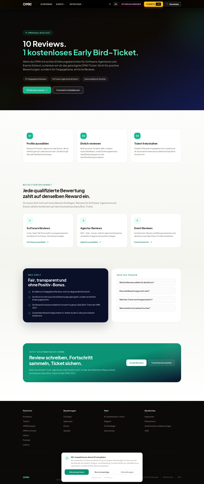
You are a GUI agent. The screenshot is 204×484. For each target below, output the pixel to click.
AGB (147, 430)
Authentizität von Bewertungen (158, 426)
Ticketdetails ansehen (161, 363)
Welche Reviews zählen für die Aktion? (136, 282)
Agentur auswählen (90, 242)
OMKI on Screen (29, 430)
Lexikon (26, 444)
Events (61, 4)
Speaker (67, 430)
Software (67, 416)
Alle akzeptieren (76, 472)
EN (116, 4)
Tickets (153, 4)
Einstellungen (127, 472)
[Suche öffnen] (110, 4)
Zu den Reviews (136, 363)
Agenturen (67, 421)
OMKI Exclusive (29, 426)
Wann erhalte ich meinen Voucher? (134, 308)
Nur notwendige (102, 472)
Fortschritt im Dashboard (67, 90)
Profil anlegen (110, 426)
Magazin (107, 421)
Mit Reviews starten (37, 90)
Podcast (26, 440)
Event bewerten (143, 242)
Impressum (149, 416)
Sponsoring (109, 430)
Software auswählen (38, 242)
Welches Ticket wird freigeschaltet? (136, 299)
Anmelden (172, 4)
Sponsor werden (131, 4)
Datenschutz (150, 421)
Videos (26, 435)
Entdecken (77, 4)
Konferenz (46, 4)
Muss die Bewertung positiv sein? (134, 291)
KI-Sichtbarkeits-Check (114, 416)
